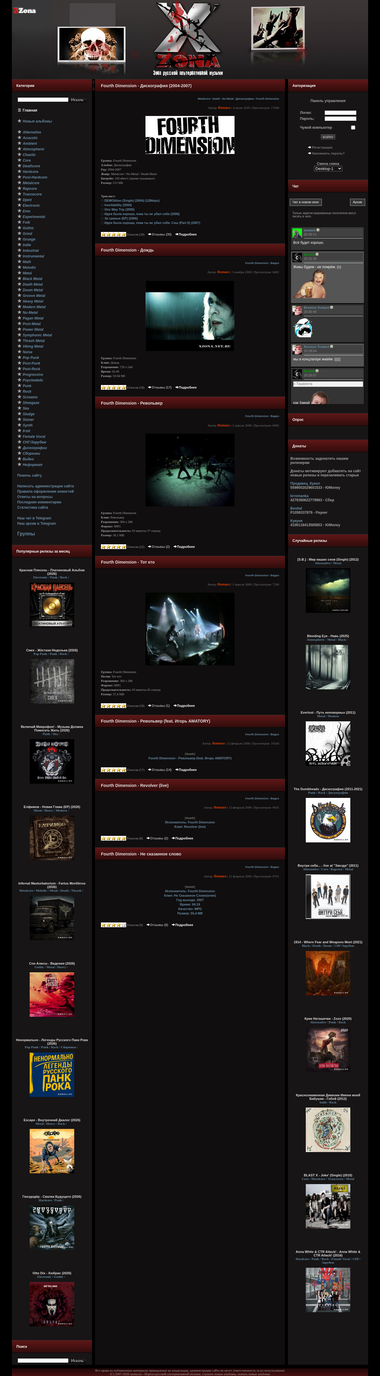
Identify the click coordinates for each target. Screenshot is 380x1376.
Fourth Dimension (267, 98)
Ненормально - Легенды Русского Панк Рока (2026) (52, 1041)
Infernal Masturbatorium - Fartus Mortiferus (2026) (52, 885)
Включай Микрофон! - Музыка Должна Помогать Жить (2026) (52, 728)
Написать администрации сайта (45, 486)
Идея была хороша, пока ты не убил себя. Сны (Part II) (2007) (152, 223)
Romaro (224, 107)
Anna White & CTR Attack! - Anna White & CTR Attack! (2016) (328, 1253)
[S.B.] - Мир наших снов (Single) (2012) (328, 559)
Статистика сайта (32, 507)
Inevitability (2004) (118, 205)
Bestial (296, 508)
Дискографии (245, 98)
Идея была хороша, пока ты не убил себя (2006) (142, 214)
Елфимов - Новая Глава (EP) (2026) (52, 807)
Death (216, 98)
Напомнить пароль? (328, 153)
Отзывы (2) (159, 546)
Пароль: (307, 119)
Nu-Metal (228, 98)
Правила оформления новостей (45, 491)
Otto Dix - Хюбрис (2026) (52, 1273)
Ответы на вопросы (35, 497)
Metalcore (204, 98)
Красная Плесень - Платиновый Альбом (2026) (52, 571)
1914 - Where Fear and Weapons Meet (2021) (328, 942)
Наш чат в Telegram (34, 518)
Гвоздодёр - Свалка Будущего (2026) (52, 1196)
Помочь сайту (29, 475)
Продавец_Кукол (305, 483)
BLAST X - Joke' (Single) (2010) (328, 1175)
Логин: (306, 113)
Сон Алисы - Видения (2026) (52, 963)
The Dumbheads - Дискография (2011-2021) (328, 789)
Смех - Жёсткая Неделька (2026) (52, 650)
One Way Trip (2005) (119, 209)
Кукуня (296, 521)
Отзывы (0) (157, 925)
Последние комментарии (39, 502)
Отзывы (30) (160, 234)
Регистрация (322, 147)
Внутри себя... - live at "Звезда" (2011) (328, 865)
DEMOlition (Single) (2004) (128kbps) (132, 200)
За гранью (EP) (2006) (121, 218)
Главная (30, 110)
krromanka (299, 496)
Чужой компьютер (316, 127)
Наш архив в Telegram (36, 523)
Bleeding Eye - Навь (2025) (328, 636)
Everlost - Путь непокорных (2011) (328, 712)
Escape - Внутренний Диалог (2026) (52, 1120)
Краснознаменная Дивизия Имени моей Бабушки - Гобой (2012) (328, 1096)
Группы (26, 533)
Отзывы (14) (160, 769)
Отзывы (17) (160, 387)
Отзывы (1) (159, 705)
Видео (274, 263)
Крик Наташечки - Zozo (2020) (328, 1018)
